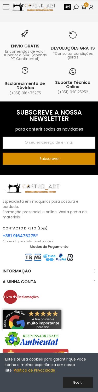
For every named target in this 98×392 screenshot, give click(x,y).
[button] (67, 7)
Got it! (78, 382)
